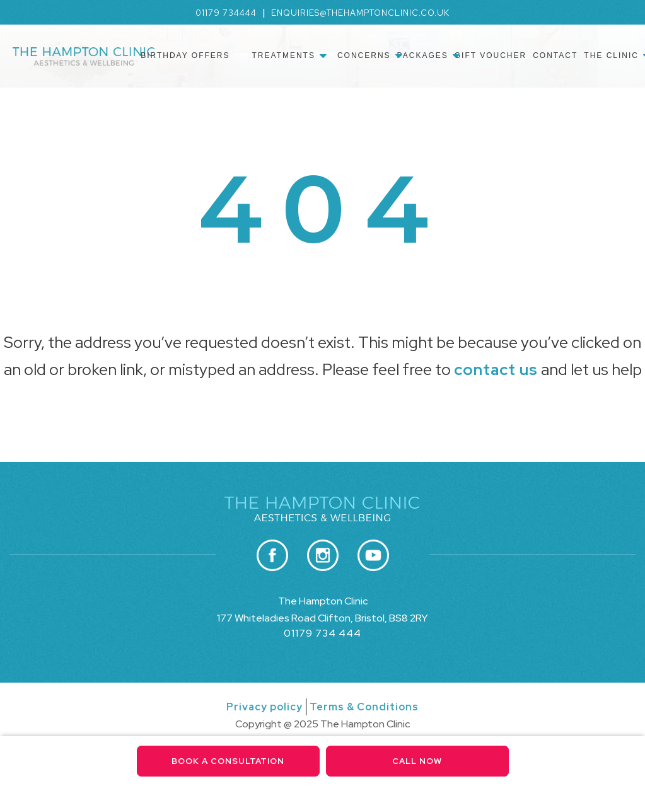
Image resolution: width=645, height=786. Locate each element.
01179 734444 (226, 13)
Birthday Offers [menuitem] (185, 55)
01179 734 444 (322, 633)
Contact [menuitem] (555, 55)
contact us (496, 369)
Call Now (417, 761)
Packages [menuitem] (422, 55)
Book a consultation (227, 761)
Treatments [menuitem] (283, 55)
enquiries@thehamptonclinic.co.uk (360, 13)
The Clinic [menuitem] (611, 55)
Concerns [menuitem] (364, 55)
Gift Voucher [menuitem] (490, 55)
